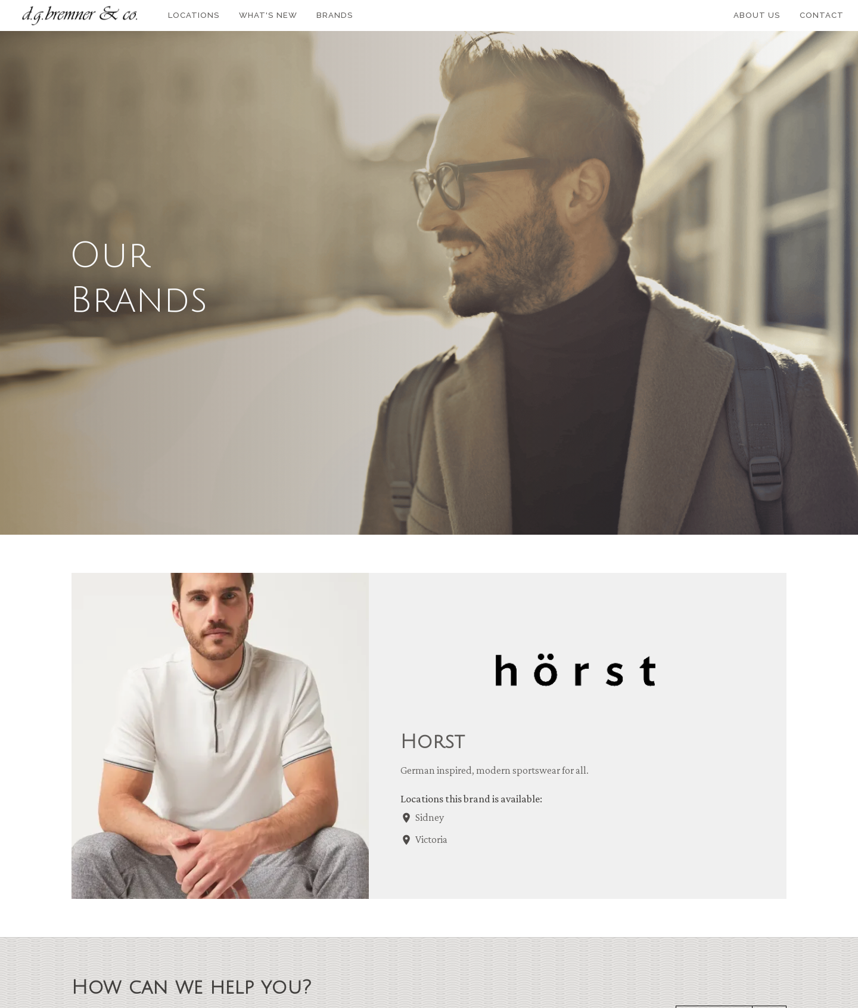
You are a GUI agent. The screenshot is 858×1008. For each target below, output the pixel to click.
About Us (757, 15)
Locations (194, 15)
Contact (822, 15)
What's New (268, 15)
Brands (334, 15)
